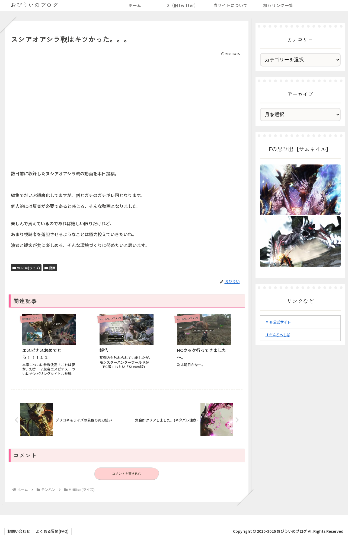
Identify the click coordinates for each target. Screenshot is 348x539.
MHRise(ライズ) (26, 267)
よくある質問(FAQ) (52, 531)
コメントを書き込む (126, 473)
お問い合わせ (18, 531)
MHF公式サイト (278, 322)
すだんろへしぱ (278, 334)
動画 (50, 267)
